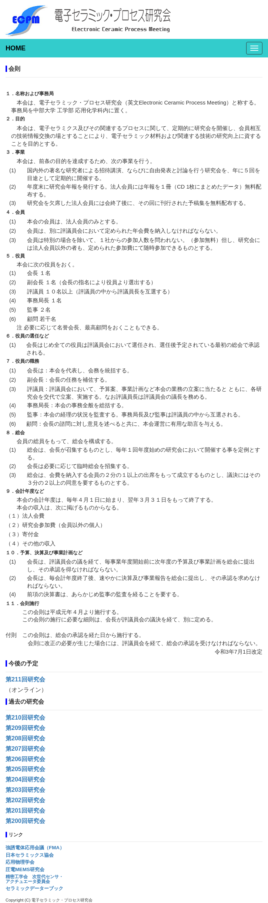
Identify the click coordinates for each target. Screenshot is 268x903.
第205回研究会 (25, 769)
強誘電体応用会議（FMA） (35, 847)
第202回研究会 (25, 800)
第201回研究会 (25, 810)
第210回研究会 (25, 717)
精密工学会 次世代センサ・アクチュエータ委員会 (34, 879)
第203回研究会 (25, 790)
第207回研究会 (25, 749)
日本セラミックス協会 (30, 855)
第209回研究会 (25, 728)
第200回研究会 (25, 821)
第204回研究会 (25, 779)
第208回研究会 (25, 738)
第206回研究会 (25, 759)
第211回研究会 (25, 679)
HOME (16, 48)
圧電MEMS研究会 (25, 869)
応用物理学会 (20, 862)
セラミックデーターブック (34, 888)
